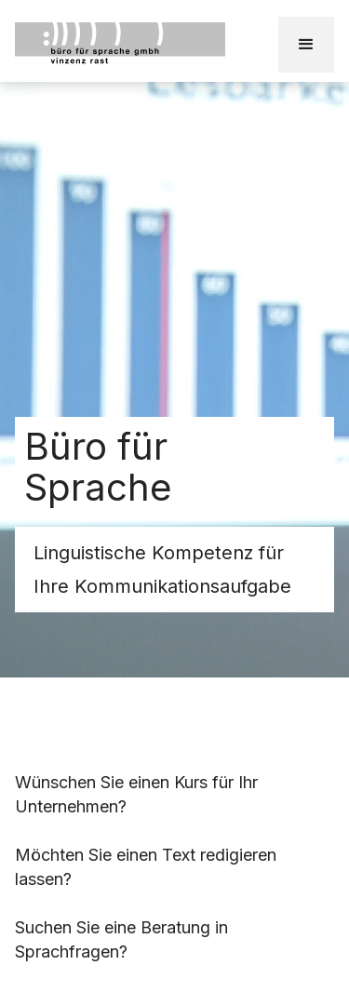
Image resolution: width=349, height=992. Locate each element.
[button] (306, 45)
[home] (146, 44)
